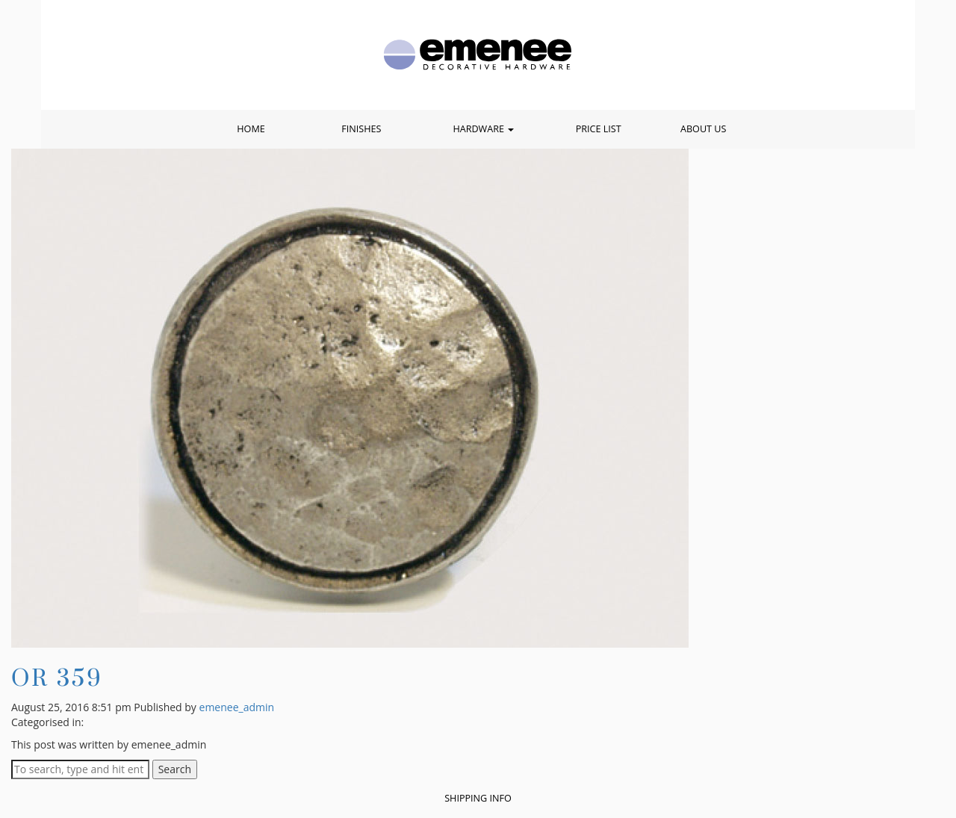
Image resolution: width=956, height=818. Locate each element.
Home (250, 129)
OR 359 (57, 677)
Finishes (361, 129)
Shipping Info (478, 798)
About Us (703, 129)
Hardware (483, 129)
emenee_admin (237, 707)
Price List (598, 129)
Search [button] (174, 769)
